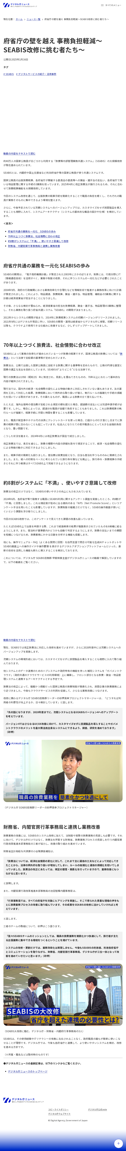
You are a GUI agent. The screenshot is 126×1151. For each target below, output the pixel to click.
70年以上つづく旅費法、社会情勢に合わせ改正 (34, 236)
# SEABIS (8, 74)
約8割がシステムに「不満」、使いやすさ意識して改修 (38, 241)
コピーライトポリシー (58, 1109)
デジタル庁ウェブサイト (59, 1113)
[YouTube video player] (63, 114)
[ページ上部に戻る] (118, 1143)
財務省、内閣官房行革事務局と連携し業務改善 (34, 246)
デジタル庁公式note (97, 1109)
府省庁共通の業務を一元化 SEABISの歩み (32, 231)
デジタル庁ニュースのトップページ (27, 1071)
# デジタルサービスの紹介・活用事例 (36, 74)
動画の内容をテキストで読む (19, 153)
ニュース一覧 (34, 19)
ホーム (19, 19)
